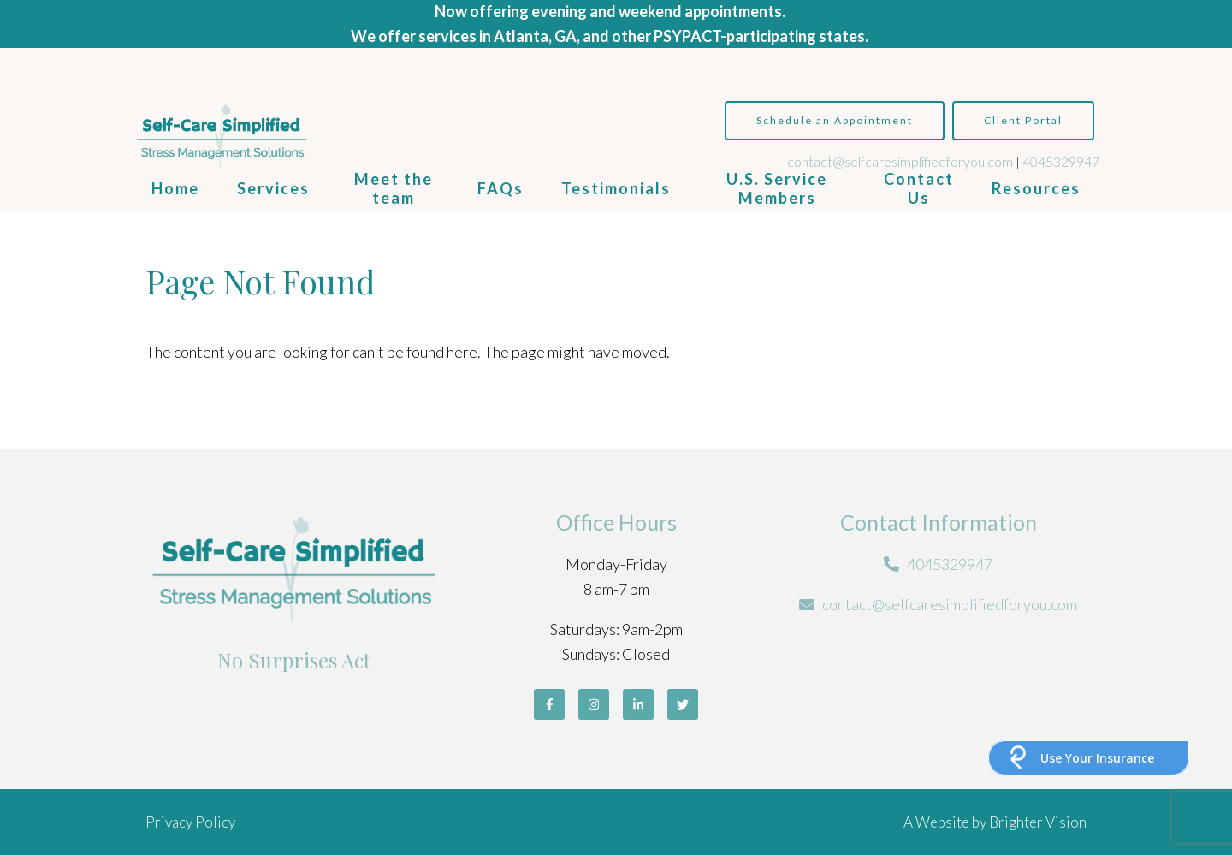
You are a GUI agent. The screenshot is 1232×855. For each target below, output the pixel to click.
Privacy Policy (190, 822)
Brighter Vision (1038, 822)
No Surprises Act (293, 660)
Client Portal (1023, 120)
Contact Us (919, 188)
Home (175, 188)
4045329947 (1060, 161)
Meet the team (393, 188)
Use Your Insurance (1097, 758)
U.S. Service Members (776, 188)
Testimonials (616, 188)
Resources (1036, 188)
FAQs (500, 188)
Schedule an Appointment (834, 120)
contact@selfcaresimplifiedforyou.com (900, 161)
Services (273, 188)
